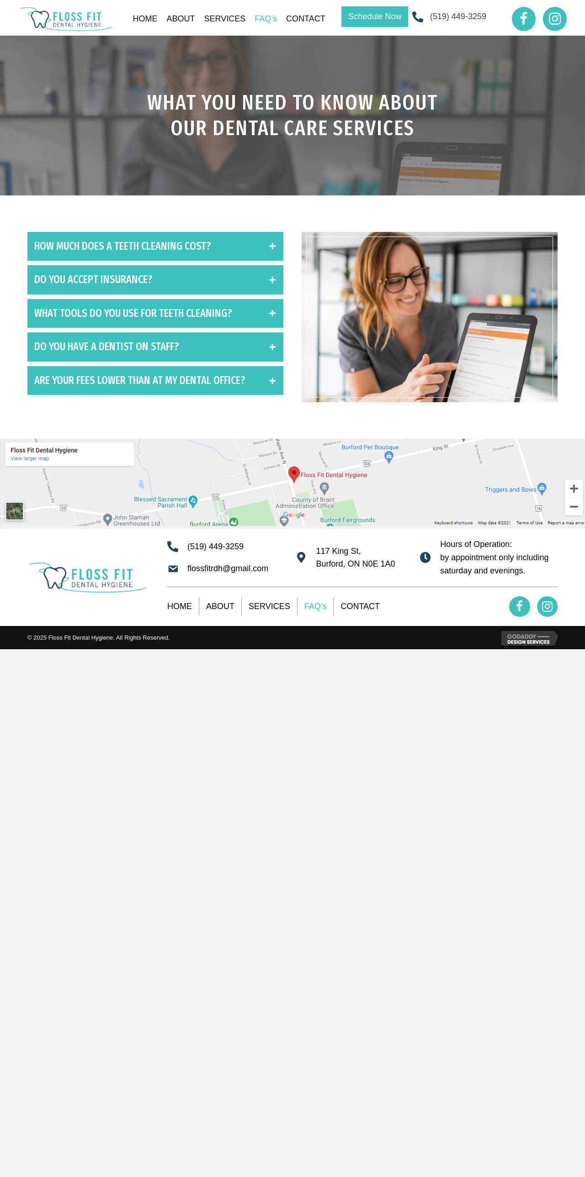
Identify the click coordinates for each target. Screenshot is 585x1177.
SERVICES (269, 606)
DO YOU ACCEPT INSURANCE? (93, 279)
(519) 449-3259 (458, 16)
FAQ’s (315, 606)
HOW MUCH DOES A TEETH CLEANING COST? (122, 246)
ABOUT (220, 606)
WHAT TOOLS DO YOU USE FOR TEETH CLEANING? (133, 313)
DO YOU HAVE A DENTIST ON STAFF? (106, 346)
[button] (374, 16)
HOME (179, 606)
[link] (145, 19)
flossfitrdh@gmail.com (227, 568)
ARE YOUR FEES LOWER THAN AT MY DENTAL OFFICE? (139, 380)
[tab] (155, 246)
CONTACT (360, 606)
